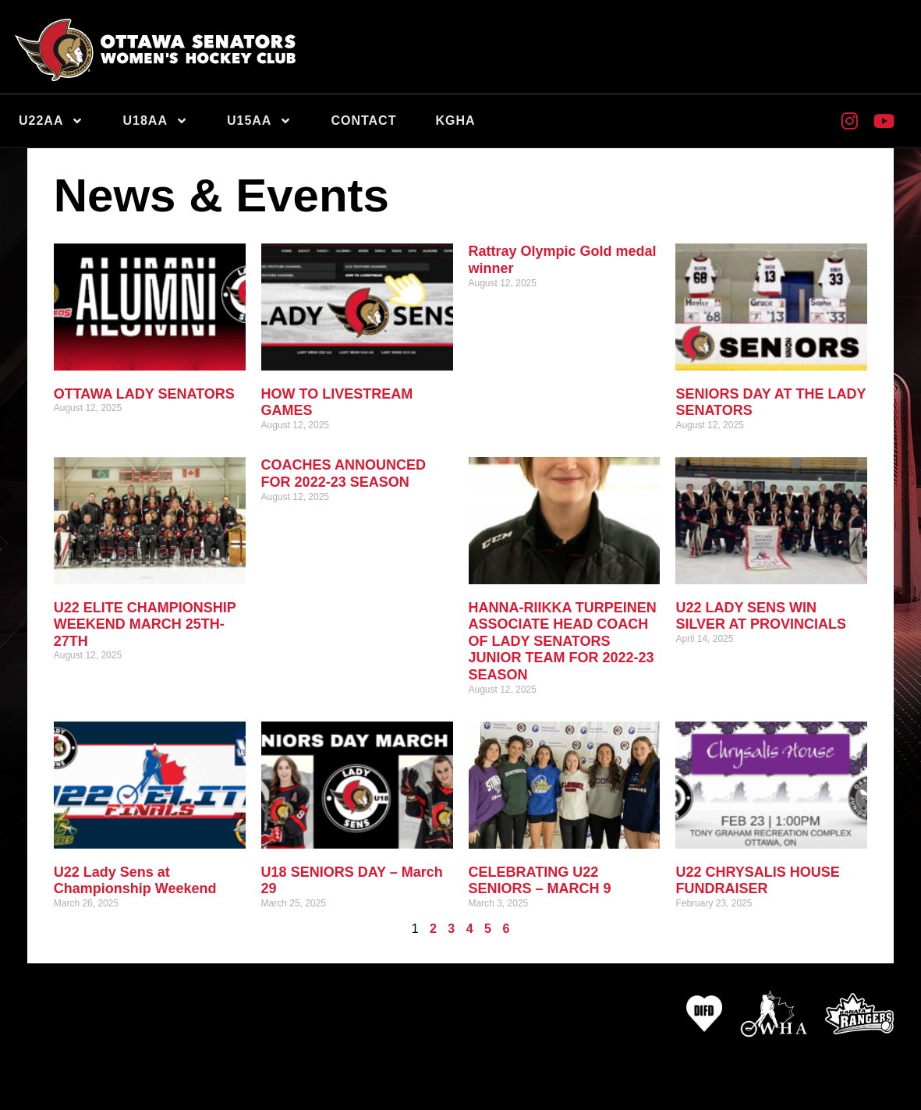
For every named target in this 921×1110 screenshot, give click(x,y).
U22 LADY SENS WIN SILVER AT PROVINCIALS (760, 616)
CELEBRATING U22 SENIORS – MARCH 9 (540, 880)
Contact (363, 120)
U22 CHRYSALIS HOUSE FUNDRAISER (757, 880)
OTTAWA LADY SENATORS (144, 394)
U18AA (154, 121)
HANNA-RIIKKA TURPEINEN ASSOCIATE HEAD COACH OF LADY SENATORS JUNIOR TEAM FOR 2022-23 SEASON (563, 641)
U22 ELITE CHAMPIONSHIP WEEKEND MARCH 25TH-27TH (145, 624)
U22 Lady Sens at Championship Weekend (135, 880)
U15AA (259, 121)
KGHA (455, 120)
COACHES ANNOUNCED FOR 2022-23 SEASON (343, 473)
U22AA (51, 121)
